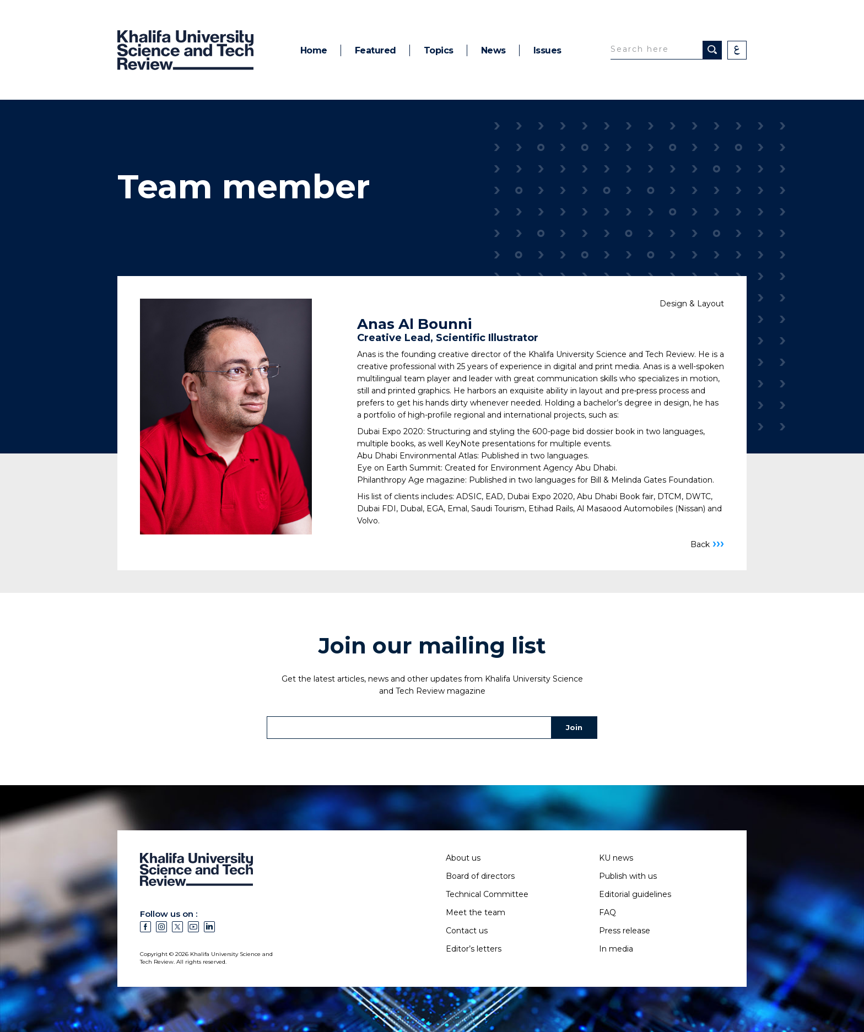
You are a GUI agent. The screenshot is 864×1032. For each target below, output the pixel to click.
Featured (375, 50)
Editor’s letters (473, 949)
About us (463, 858)
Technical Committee (487, 894)
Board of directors (480, 876)
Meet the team (475, 912)
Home (313, 50)
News (493, 50)
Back (707, 544)
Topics (438, 50)
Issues (547, 50)
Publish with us (628, 876)
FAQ (607, 912)
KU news (616, 858)
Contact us (467, 931)
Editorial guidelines (635, 894)
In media (616, 949)
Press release (624, 931)
